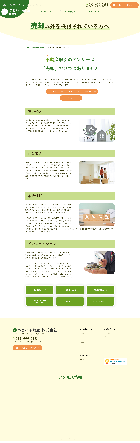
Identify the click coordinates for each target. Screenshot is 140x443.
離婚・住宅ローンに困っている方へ (103, 351)
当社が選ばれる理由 (73, 364)
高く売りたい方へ (97, 342)
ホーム (27, 47)
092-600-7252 (98, 4)
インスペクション (84, 98)
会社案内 (69, 367)
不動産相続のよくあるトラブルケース (74, 346)
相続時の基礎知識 (72, 340)
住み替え (84, 91)
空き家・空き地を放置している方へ (103, 348)
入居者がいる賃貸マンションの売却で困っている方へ (109, 353)
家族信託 (56, 98)
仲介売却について (39, 292)
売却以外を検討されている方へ (101, 356)
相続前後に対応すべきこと (75, 342)
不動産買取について (100, 292)
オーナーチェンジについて (100, 307)
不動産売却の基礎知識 (40, 47)
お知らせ (69, 369)
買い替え (56, 91)
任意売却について (70, 307)
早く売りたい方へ (97, 345)
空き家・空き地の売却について (39, 306)
